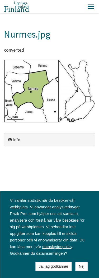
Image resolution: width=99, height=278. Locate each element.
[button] (91, 6)
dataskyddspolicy (57, 246)
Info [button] (14, 139)
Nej (81, 266)
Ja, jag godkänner (53, 266)
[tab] (49, 139)
